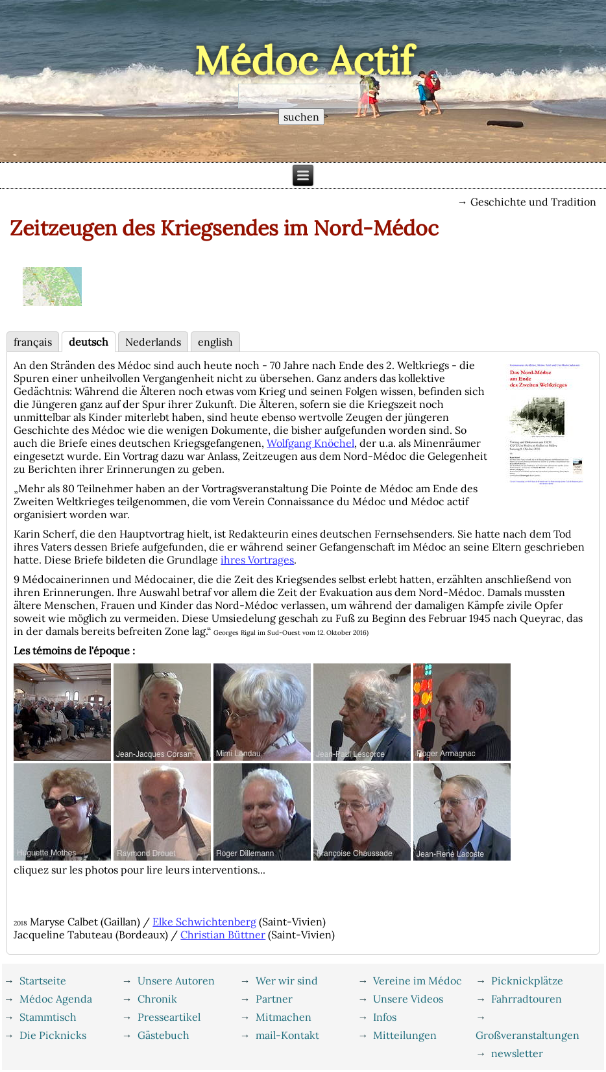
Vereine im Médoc (417, 980)
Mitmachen (283, 1016)
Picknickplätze (527, 980)
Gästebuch (163, 1035)
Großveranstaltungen (527, 1035)
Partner (274, 998)
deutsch (88, 341)
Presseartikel (169, 1016)
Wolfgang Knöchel (310, 442)
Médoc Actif (303, 60)
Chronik (157, 998)
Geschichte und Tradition (533, 201)
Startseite (42, 980)
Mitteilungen (405, 1035)
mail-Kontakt (287, 1035)
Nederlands (153, 341)
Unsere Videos (408, 998)
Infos (384, 1016)
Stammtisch (48, 1016)
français (33, 341)
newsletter (517, 1053)
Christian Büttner (222, 934)
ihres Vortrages (257, 559)
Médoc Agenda (55, 998)
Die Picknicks (52, 1035)
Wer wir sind (287, 980)
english (215, 341)
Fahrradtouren (526, 998)
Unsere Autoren (176, 980)
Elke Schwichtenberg (204, 921)
